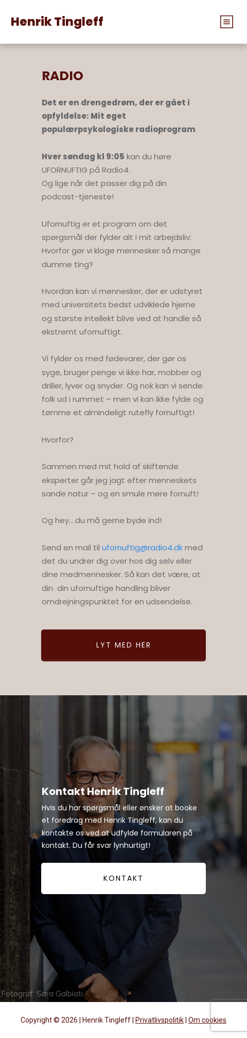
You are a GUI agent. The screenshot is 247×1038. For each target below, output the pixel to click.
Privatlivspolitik (159, 1020)
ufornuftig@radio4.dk (142, 547)
